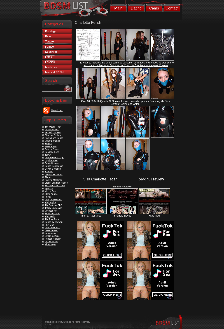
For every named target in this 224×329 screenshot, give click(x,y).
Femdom (50, 46)
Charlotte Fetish (104, 179)
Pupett (48, 197)
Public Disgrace (52, 163)
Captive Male (51, 160)
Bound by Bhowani (54, 222)
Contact (172, 8)
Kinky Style (50, 244)
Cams (154, 8)
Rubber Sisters (52, 149)
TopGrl (48, 155)
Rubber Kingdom (53, 239)
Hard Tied (154, 215)
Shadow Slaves (122, 215)
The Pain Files (52, 219)
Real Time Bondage (54, 157)
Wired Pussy (51, 146)
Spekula (49, 188)
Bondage (50, 31)
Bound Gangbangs (54, 166)
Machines (51, 67)
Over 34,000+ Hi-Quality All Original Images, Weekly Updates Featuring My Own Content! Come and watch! (125, 102)
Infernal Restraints (91, 215)
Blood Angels (51, 194)
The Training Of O (53, 205)
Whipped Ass (51, 211)
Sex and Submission (55, 185)
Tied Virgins (50, 202)
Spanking (51, 51)
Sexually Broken (53, 132)
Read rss (57, 110)
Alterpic (48, 177)
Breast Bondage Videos (56, 183)
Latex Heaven (51, 230)
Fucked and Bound (54, 138)
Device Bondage (53, 169)
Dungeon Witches (53, 199)
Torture (49, 41)
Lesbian (50, 62)
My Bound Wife (52, 236)
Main (118, 8)
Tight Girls (50, 216)
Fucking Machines (53, 180)
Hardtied (49, 171)
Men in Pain (50, 191)
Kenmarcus (50, 233)
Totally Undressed (53, 208)
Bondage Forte (52, 152)
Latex (48, 56)
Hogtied (48, 143)
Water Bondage (52, 141)
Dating (136, 8)
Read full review (150, 179)
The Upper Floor (53, 127)
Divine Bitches (52, 129)
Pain (48, 36)
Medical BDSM (54, 72)
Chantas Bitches (53, 135)
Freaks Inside (51, 241)
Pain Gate (49, 225)
